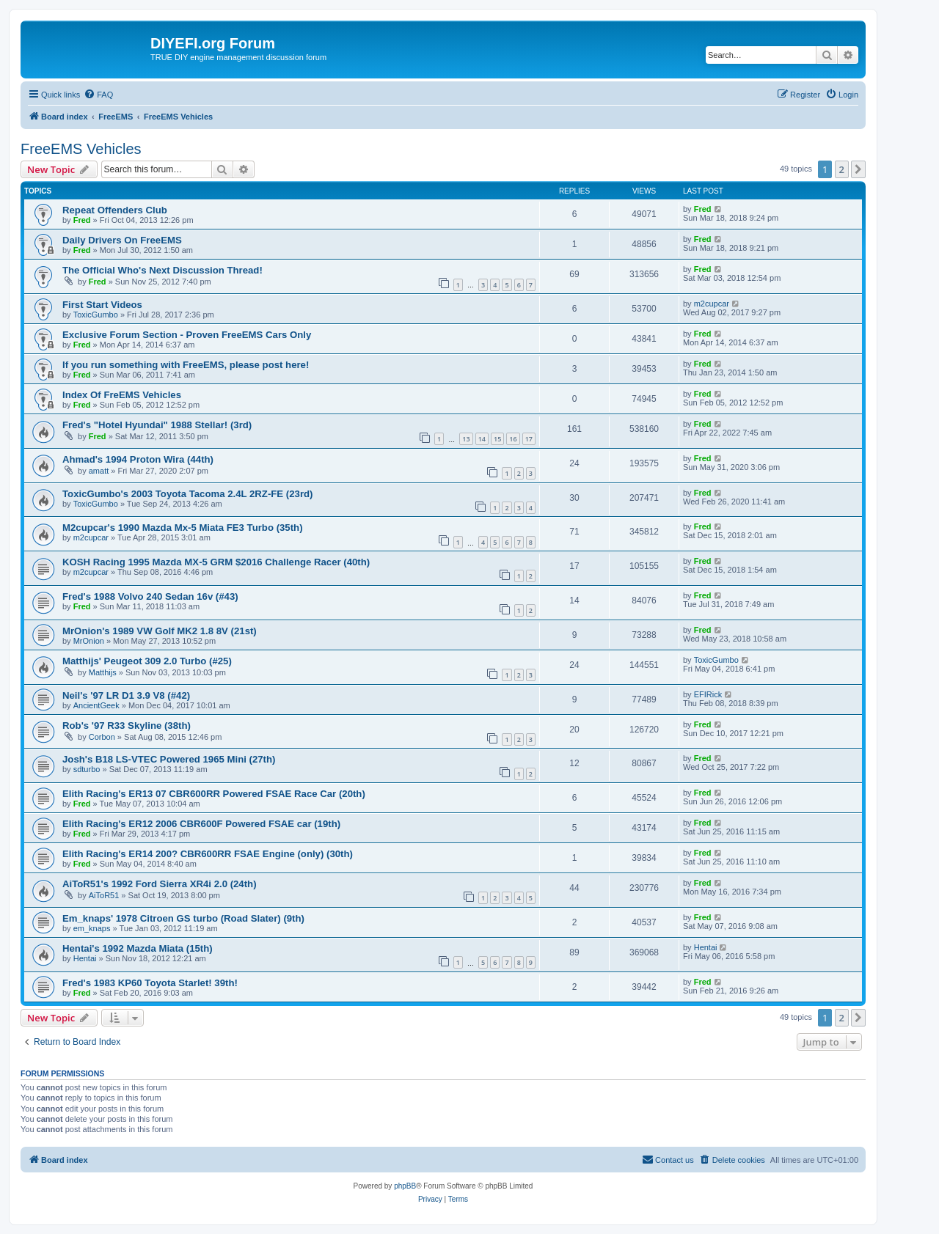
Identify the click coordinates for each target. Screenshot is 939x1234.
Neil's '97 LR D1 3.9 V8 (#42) (126, 695)
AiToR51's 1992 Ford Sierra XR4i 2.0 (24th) (159, 883)
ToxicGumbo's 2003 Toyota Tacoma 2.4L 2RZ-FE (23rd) (187, 493)
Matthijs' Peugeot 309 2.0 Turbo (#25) (147, 660)
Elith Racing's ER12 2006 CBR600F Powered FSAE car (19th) (201, 823)
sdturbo (87, 769)
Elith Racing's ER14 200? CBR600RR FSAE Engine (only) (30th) (207, 853)
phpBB (405, 1186)
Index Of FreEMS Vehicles (121, 394)
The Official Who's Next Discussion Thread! (162, 270)
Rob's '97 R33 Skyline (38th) (126, 725)
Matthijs (103, 672)
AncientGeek (96, 705)
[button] (858, 169)
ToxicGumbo (95, 314)
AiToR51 (104, 895)
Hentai (85, 958)
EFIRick (708, 694)
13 (466, 439)
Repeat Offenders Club (114, 210)
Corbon (102, 736)
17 (529, 439)
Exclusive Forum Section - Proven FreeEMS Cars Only (186, 334)
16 (512, 439)
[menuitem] (98, 94)
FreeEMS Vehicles (81, 149)
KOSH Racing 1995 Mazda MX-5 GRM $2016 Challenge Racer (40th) (216, 562)
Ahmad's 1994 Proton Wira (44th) (137, 459)
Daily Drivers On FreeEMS (122, 240)
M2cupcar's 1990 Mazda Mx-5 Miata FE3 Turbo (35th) (182, 527)
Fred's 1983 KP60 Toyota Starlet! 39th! (150, 982)
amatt (99, 470)
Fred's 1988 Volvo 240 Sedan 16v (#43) (150, 596)
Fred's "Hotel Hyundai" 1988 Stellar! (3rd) (157, 424)
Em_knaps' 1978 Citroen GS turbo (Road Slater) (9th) (183, 918)
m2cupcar (711, 303)
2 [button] (841, 169)
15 (497, 439)
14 (482, 439)
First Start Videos (102, 304)
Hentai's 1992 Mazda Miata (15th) (137, 948)
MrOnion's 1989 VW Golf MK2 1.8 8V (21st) (159, 630)
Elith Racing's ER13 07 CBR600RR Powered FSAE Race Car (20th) (213, 793)
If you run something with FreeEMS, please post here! (185, 364)
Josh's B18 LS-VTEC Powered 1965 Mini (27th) (168, 759)
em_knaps (92, 928)
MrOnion (88, 640)
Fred (82, 220)
